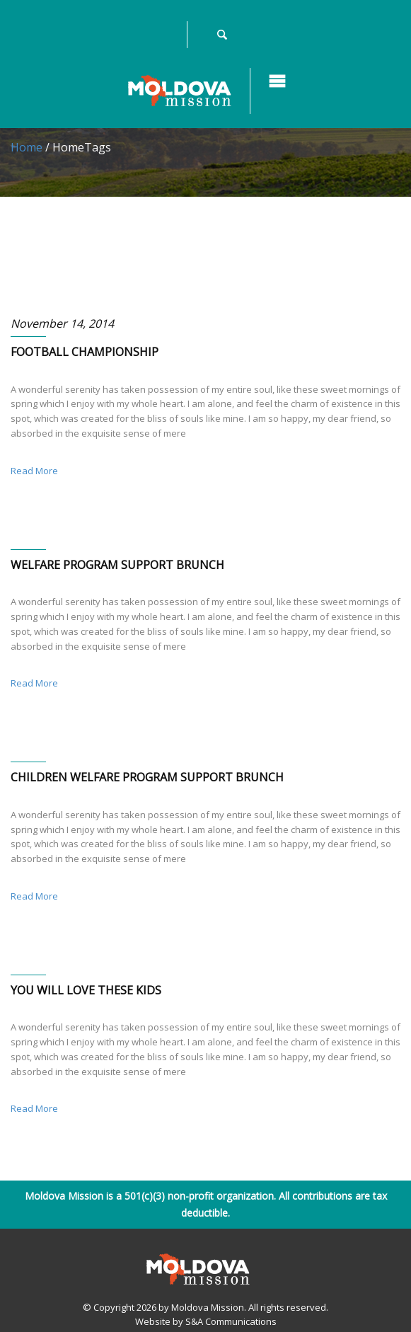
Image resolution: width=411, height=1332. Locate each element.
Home (26, 147)
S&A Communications (231, 1321)
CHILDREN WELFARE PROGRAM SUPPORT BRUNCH (147, 777)
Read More (34, 470)
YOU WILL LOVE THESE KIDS (86, 990)
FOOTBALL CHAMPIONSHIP (84, 352)
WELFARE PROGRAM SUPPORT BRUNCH (117, 565)
